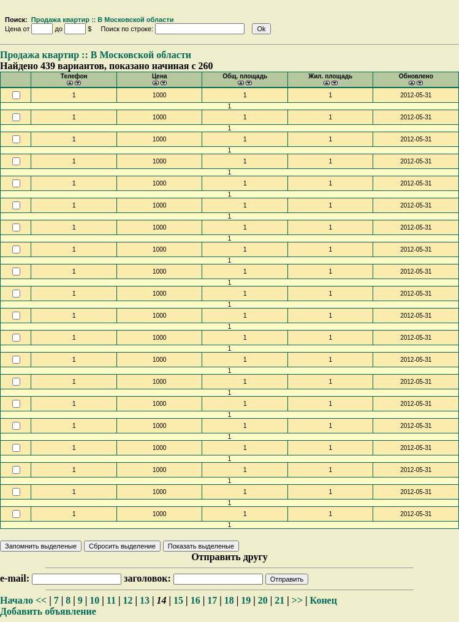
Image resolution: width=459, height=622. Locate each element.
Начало (16, 600)
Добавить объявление (48, 611)
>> (297, 600)
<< (41, 600)
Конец (323, 600)
